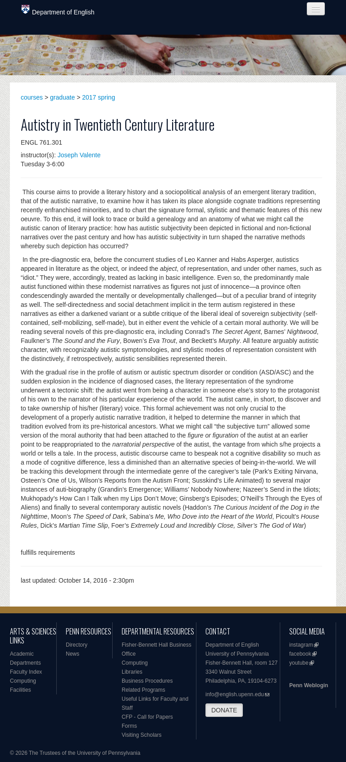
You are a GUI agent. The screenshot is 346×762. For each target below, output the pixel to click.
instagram (301, 645)
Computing (23, 681)
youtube (299, 663)
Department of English (58, 10)
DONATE (224, 710)
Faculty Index (26, 672)
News (72, 654)
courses (32, 97)
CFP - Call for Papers (147, 717)
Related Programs (143, 690)
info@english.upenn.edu (234, 694)
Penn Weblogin (308, 685)
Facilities (20, 690)
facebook (300, 654)
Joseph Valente (79, 155)
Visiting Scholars (142, 735)
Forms (129, 726)
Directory (76, 645)
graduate (62, 97)
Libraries (132, 672)
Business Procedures (147, 681)
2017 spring (98, 97)
